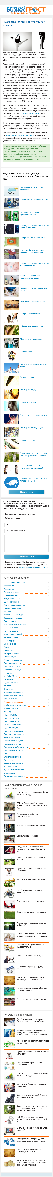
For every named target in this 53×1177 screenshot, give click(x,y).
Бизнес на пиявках (28, 377)
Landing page (9, 641)
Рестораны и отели (12, 744)
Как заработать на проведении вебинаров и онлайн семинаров (31, 1140)
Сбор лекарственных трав (31, 326)
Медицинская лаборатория (32, 339)
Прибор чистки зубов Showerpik (34, 200)
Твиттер (7, 686)
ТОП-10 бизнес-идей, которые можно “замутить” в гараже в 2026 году (32, 805)
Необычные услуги (12, 721)
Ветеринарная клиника (30, 314)
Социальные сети (12, 666)
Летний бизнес (10, 699)
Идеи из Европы (11, 631)
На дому (7, 712)
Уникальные (9, 773)
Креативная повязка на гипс (32, 301)
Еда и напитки (10, 621)
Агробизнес (9, 589)
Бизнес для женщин (13, 592)
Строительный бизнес (13, 757)
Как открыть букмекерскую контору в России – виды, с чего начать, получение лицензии (33, 1108)
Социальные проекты (13, 750)
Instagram (8, 673)
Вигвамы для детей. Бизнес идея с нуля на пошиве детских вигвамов (32, 935)
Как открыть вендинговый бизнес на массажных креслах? (32, 1096)
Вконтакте (8, 679)
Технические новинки (13, 763)
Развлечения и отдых (13, 741)
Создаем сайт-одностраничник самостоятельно (30, 946)
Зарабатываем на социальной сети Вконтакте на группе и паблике (32, 1020)
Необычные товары (12, 718)
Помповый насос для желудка (33, 415)
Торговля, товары (11, 767)
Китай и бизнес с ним (13, 696)
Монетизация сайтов (13, 660)
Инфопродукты (10, 657)
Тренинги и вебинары (13, 692)
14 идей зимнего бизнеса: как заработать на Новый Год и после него (32, 849)
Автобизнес (9, 586)
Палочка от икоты (28, 402)
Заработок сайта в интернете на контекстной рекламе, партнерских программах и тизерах (32, 1163)
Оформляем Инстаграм (27, 836)
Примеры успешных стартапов (30, 901)
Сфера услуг (9, 760)
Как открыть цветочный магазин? (31, 879)
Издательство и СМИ (13, 634)
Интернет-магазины (12, 654)
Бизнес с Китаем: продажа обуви (31, 999)
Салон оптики (26, 352)
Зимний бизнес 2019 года (15, 624)
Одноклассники (11, 683)
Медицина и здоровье (13, 702)
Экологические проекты (14, 776)
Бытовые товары (11, 602)
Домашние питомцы (13, 618)
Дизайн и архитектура (13, 615)
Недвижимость (10, 715)
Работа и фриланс (12, 737)
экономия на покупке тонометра (20, 135)
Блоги (6, 647)
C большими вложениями (15, 583)
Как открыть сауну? (28, 390)
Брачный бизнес (11, 595)
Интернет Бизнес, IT (13, 637)
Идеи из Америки (11, 628)
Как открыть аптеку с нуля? (32, 428)
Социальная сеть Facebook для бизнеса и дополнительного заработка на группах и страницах (32, 1032)
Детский (7, 612)
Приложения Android (13, 663)
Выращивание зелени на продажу (32, 912)
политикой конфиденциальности (33, 567)
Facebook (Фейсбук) (12, 670)
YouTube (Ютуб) (11, 676)
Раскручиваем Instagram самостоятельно (27, 815)
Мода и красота (11, 708)
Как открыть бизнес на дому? (30, 956)
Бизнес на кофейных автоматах (31, 825)
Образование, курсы (13, 725)
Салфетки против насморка (32, 238)
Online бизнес (10, 644)
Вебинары (8, 650)
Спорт (6, 754)
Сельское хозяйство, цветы (16, 747)
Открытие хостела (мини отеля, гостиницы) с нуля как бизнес (31, 978)
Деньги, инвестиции (12, 608)
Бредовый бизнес (12, 599)
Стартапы (8, 689)
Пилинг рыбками (27, 440)
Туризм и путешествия (14, 770)
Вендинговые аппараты (14, 605)
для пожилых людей (31, 113)
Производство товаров (14, 734)
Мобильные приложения (15, 705)
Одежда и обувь (11, 728)
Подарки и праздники (13, 731)
